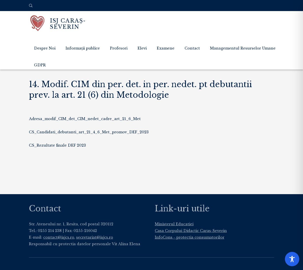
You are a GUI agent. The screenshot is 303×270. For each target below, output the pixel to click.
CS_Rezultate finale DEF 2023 (57, 145)
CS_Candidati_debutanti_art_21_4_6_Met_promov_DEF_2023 (89, 132)
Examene (165, 48)
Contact (192, 48)
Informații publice (83, 48)
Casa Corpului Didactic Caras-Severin (191, 230)
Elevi (142, 48)
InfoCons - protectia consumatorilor (189, 237)
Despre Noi (44, 48)
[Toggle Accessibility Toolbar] (292, 259)
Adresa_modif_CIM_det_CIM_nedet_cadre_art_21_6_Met (85, 119)
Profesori (118, 48)
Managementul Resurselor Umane (243, 48)
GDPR (40, 65)
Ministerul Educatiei (174, 224)
